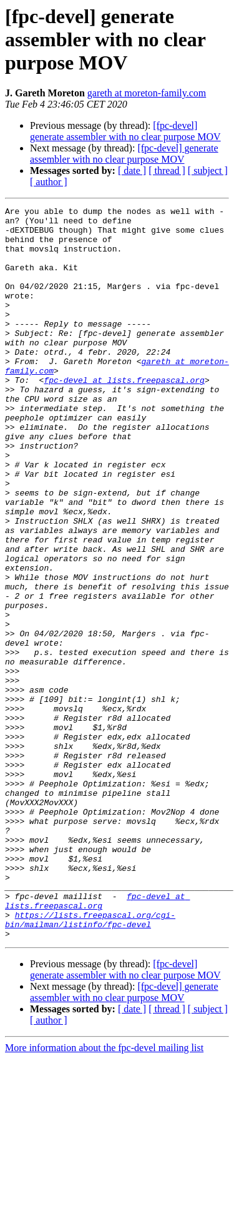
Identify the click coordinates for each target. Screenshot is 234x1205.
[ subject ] (208, 170)
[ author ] (48, 181)
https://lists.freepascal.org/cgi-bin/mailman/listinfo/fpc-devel (90, 1063)
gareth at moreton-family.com (146, 93)
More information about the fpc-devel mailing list (104, 1194)
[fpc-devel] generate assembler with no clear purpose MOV (125, 131)
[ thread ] (167, 170)
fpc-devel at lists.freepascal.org (124, 415)
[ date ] (132, 170)
